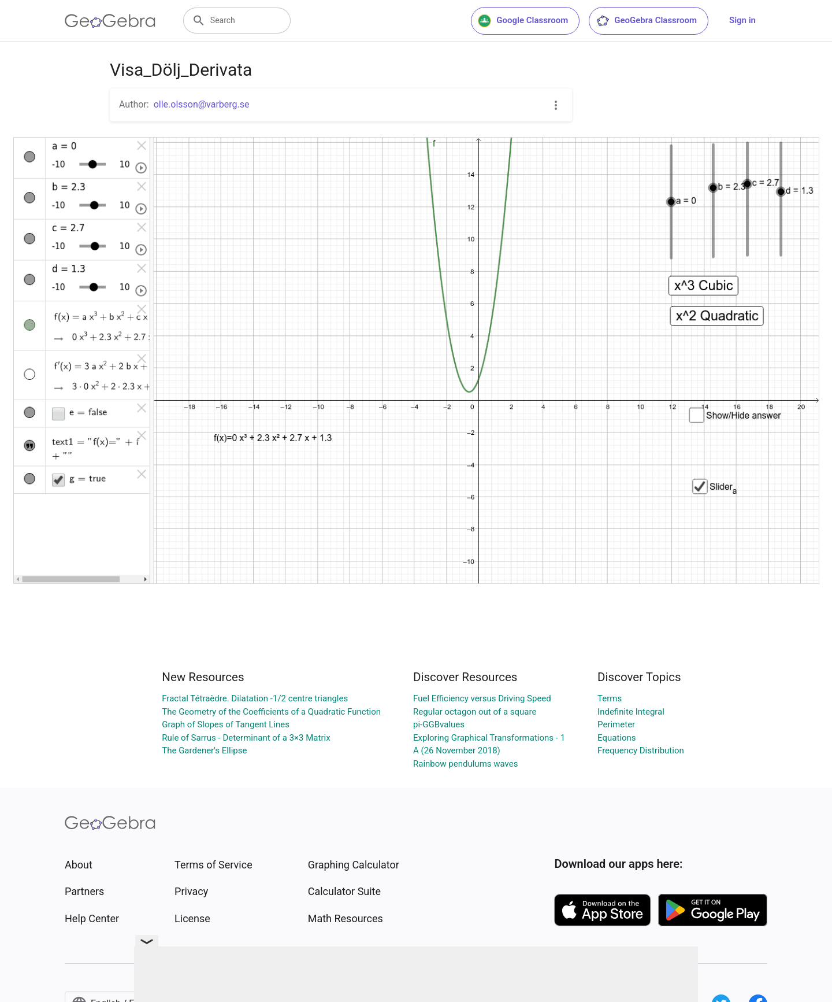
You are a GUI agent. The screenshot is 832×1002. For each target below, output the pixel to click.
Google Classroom (523, 21)
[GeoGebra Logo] (110, 21)
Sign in (742, 20)
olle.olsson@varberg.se (202, 104)
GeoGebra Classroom (646, 21)
